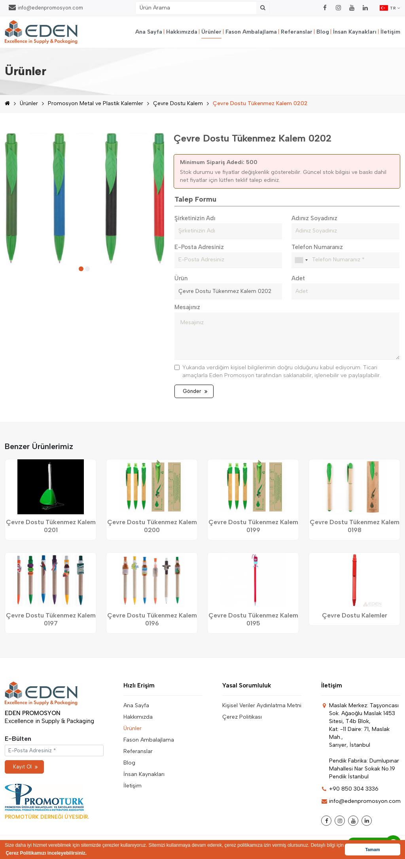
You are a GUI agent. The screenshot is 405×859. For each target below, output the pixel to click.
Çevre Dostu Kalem (178, 103)
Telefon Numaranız (317, 247)
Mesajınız (187, 307)
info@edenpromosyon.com (46, 7)
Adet (298, 278)
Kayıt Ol (25, 767)
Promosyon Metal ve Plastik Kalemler (95, 103)
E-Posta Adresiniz (199, 247)
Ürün (180, 278)
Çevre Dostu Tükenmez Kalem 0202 (260, 103)
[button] (81, 268)
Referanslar (296, 31)
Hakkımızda (181, 31)
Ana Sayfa (148, 31)
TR (390, 8)
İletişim (390, 31)
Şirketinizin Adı (195, 218)
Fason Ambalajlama (251, 31)
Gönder (195, 391)
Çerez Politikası (242, 717)
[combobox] (301, 260)
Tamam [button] (372, 849)
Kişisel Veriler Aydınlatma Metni (261, 705)
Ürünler (211, 31)
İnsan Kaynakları (355, 31)
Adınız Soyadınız (314, 218)
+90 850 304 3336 (350, 788)
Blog (322, 31)
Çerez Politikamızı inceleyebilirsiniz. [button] (46, 853)
